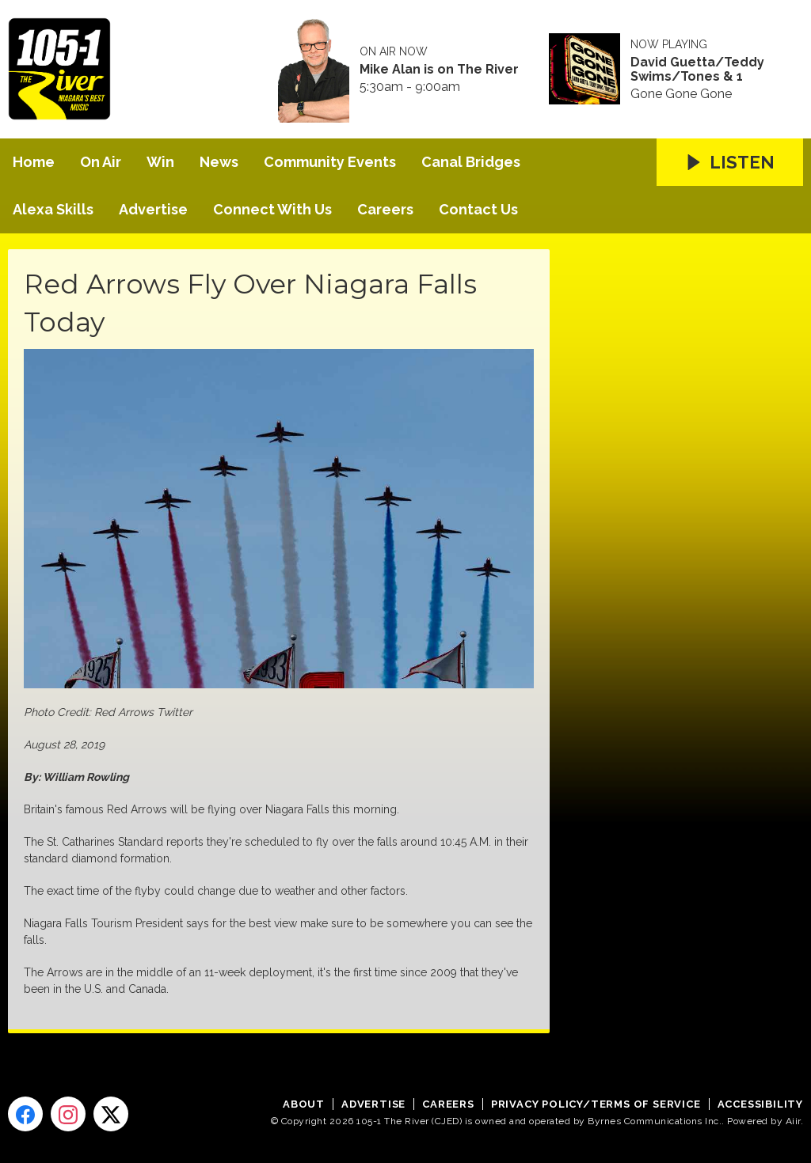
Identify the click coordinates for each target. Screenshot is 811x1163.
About (304, 1104)
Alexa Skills (53, 209)
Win (160, 161)
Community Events (330, 161)
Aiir (793, 1121)
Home (34, 161)
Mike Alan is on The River (439, 70)
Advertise (153, 209)
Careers (385, 209)
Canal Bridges (470, 161)
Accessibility (760, 1104)
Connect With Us (272, 209)
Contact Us (478, 209)
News (219, 161)
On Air (100, 161)
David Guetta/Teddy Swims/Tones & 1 (697, 69)
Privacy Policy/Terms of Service (596, 1104)
